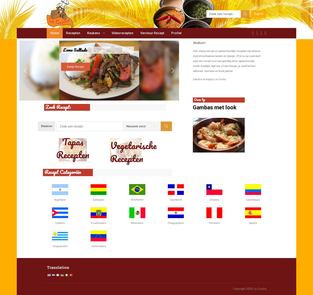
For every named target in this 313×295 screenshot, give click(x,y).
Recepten (73, 33)
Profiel (176, 33)
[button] (25, 70)
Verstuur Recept (152, 33)
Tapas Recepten (72, 148)
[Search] (245, 14)
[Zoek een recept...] (223, 14)
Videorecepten (122, 33)
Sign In (258, 14)
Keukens (93, 33)
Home (54, 33)
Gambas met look (214, 107)
